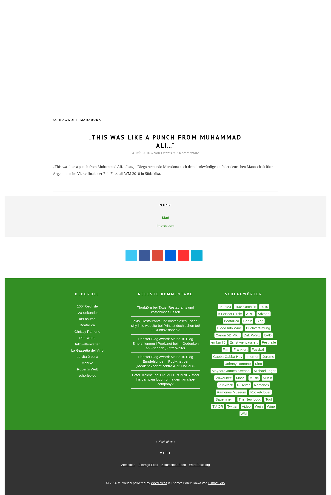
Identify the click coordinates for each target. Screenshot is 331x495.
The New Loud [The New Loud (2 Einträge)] (250, 399)
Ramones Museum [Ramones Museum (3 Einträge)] (231, 392)
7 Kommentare (187, 153)
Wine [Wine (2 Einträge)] (271, 406)
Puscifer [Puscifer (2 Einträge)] (243, 385)
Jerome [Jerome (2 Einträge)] (268, 356)
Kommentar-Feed (173, 465)
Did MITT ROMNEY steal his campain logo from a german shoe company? (167, 379)
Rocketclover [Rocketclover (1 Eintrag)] (260, 392)
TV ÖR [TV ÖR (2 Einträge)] (217, 406)
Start (165, 217)
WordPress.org (199, 465)
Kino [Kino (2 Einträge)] (258, 364)
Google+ (157, 255)
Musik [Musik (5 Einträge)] (267, 378)
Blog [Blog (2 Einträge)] (259, 321)
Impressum (165, 226)
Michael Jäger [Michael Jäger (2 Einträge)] (265, 371)
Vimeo (197, 255)
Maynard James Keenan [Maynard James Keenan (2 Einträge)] (231, 371)
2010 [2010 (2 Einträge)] (264, 307)
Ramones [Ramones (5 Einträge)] (261, 385)
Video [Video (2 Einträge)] (246, 406)
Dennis (166, 153)
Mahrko (87, 363)
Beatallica (87, 325)
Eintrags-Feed (148, 465)
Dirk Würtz (87, 338)
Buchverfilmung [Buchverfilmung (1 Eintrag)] (258, 328)
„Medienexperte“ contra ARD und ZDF (165, 366)
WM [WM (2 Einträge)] (244, 413)
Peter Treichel (143, 375)
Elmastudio (216, 483)
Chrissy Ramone (87, 331)
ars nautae (87, 319)
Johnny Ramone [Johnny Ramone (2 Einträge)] (238, 364)
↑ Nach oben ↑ (165, 442)
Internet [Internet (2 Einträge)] (252, 356)
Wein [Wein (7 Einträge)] (259, 406)
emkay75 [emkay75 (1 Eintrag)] (218, 342)
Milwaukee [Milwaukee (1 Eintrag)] (223, 378)
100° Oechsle (87, 306)
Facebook (144, 255)
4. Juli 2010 (141, 153)
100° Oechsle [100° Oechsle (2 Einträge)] (245, 307)
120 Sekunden (87, 313)
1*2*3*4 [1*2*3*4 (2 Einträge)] (225, 307)
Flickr (170, 255)
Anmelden (128, 465)
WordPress (159, 483)
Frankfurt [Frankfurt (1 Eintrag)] (241, 349)
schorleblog (87, 375)
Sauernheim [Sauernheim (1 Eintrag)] (224, 399)
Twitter (131, 255)
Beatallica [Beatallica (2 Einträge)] (231, 321)
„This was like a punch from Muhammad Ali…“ (165, 141)
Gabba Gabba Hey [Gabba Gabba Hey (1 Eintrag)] (227, 356)
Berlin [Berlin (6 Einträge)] (247, 321)
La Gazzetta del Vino (87, 350)
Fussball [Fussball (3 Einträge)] (258, 349)
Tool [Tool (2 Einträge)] (268, 399)
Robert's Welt (87, 369)
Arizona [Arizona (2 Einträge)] (264, 314)
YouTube (183, 255)
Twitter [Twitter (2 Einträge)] (232, 406)
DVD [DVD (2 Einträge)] (268, 335)
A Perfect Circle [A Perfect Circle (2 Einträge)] (230, 314)
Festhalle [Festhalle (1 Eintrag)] (269, 342)
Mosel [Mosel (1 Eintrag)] (240, 378)
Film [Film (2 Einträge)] (226, 349)
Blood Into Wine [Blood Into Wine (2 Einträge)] (229, 328)
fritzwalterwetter (87, 344)
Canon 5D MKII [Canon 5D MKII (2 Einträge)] (228, 335)
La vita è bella (87, 356)
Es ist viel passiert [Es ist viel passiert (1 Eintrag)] (244, 342)
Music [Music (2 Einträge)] (254, 378)
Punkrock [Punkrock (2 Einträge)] (225, 385)
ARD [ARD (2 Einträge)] (250, 314)
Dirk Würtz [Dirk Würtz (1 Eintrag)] (252, 335)
